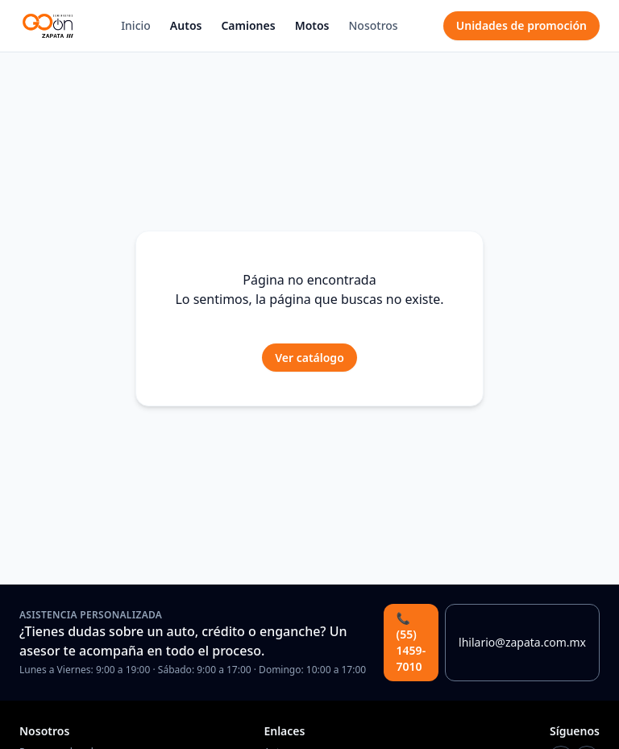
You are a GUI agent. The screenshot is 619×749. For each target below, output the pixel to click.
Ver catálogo (309, 357)
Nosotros (373, 25)
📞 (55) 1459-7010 (411, 642)
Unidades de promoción (521, 25)
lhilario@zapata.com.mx (522, 642)
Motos (312, 25)
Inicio (136, 25)
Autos (186, 25)
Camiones (248, 25)
